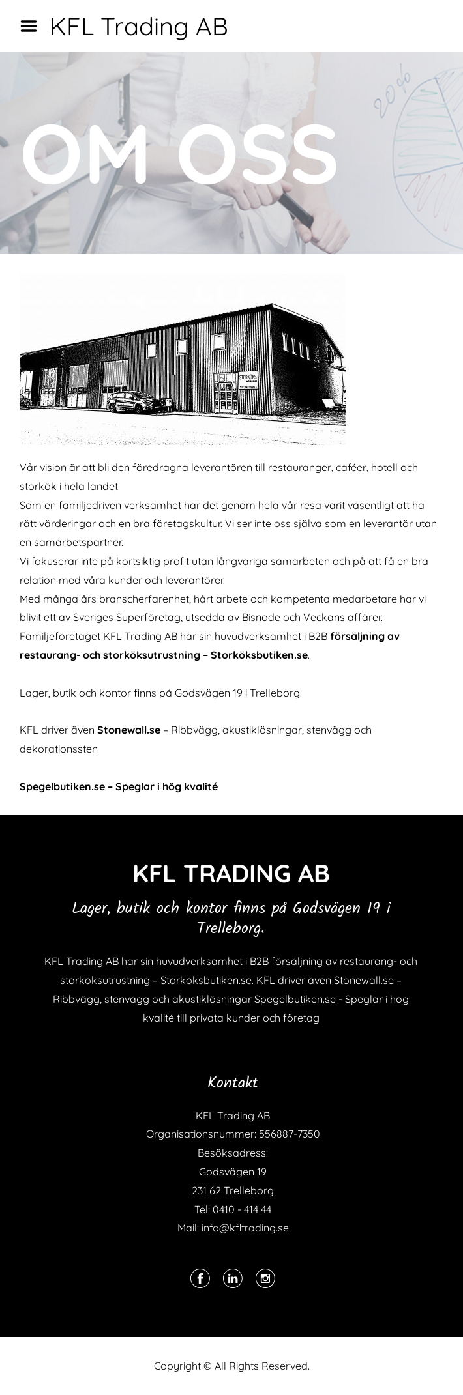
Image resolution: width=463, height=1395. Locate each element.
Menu (33, 26)
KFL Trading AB (139, 26)
